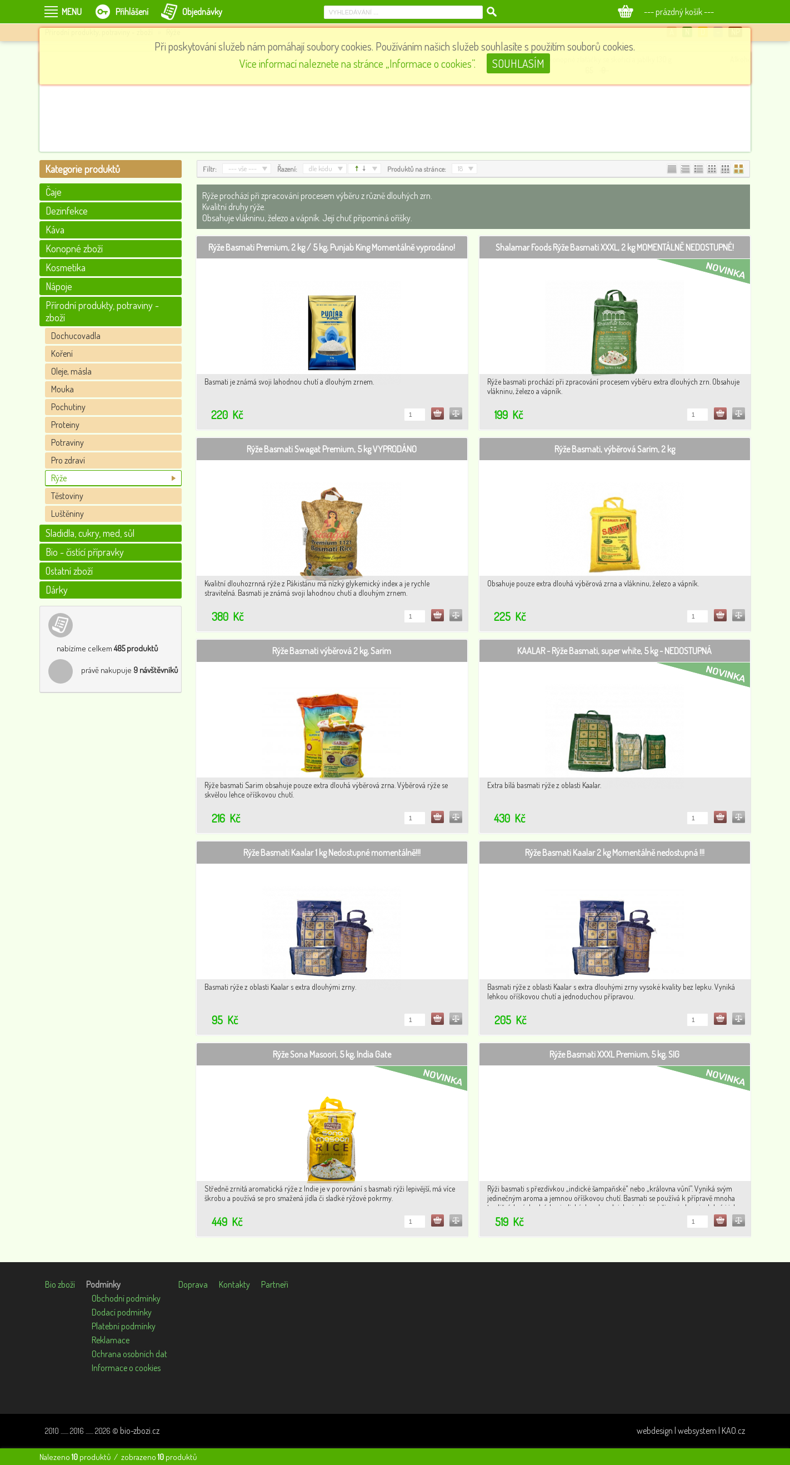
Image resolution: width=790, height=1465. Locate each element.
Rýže (59, 478)
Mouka (62, 389)
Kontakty (234, 1284)
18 (460, 168)
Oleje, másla (71, 371)
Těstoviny (67, 495)
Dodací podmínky (122, 1312)
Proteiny (65, 424)
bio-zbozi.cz (139, 1430)
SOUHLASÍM (518, 63)
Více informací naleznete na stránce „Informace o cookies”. (357, 63)
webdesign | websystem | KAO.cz (691, 1430)
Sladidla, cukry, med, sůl (90, 533)
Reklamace (110, 1340)
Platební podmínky (124, 1326)
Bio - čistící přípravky (85, 552)
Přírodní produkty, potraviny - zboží (102, 311)
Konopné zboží (74, 248)
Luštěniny (67, 513)
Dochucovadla (76, 335)
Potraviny (67, 442)
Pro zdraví (68, 460)
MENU (72, 11)
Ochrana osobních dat (129, 1353)
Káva (55, 229)
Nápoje (59, 286)
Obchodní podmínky (126, 1298)
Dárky (57, 590)
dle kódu (320, 168)
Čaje (54, 192)
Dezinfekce (67, 211)
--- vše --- (242, 168)
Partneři (274, 1284)
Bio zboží (60, 1284)
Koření (62, 353)
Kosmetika (66, 267)
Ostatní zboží (69, 571)
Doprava (193, 1284)
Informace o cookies (126, 1367)
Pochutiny (68, 406)
